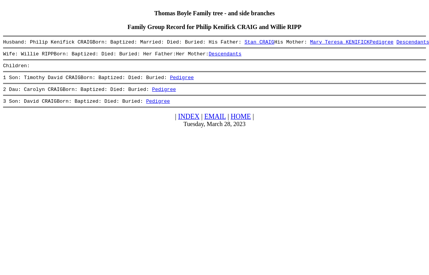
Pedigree (381, 42)
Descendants (225, 55)
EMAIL (215, 123)
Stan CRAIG (259, 42)
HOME (241, 123)
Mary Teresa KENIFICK (339, 42)
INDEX (188, 123)
